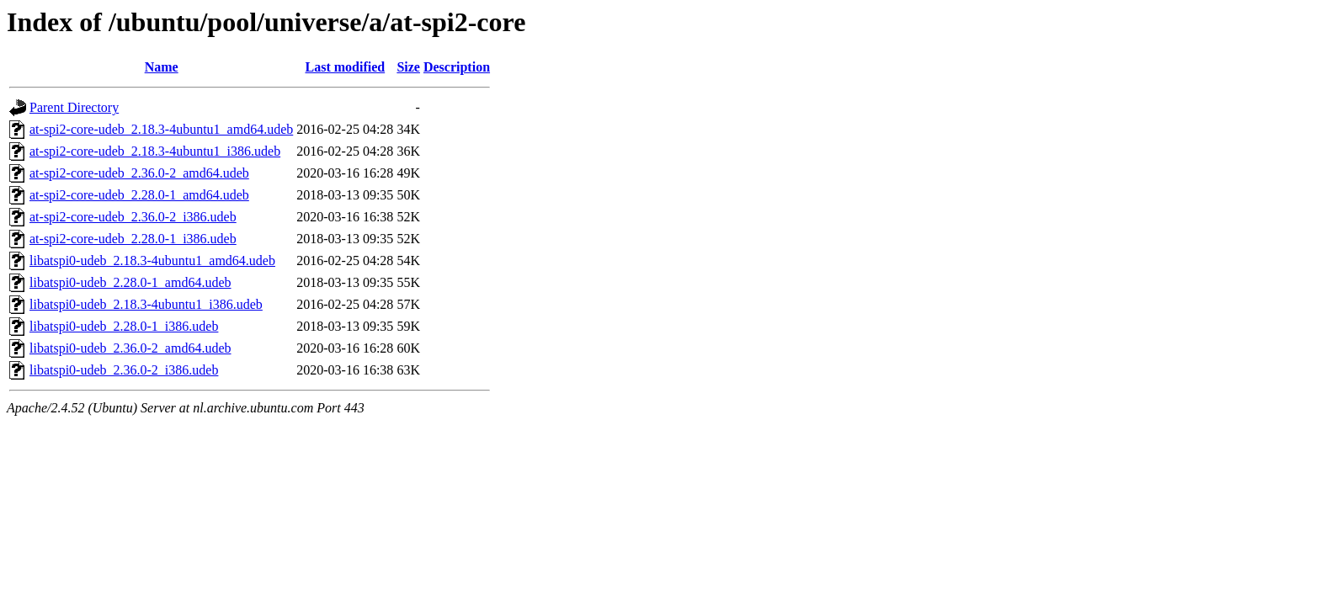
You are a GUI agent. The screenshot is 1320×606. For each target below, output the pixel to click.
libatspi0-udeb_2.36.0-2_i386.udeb (123, 370)
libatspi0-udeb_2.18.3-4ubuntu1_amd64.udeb (152, 260)
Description (456, 67)
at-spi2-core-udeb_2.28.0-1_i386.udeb (133, 238)
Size (408, 67)
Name (161, 67)
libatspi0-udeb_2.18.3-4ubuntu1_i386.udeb (146, 304)
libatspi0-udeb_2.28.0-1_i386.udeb (123, 326)
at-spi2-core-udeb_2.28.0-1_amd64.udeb (139, 195)
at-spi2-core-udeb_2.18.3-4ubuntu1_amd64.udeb (161, 129)
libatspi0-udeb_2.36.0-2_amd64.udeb (130, 348)
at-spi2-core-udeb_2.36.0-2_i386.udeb (133, 217)
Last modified (345, 67)
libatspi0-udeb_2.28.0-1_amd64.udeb (130, 282)
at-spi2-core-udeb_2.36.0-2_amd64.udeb (139, 173)
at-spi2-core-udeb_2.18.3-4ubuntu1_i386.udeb (154, 151)
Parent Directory (74, 107)
